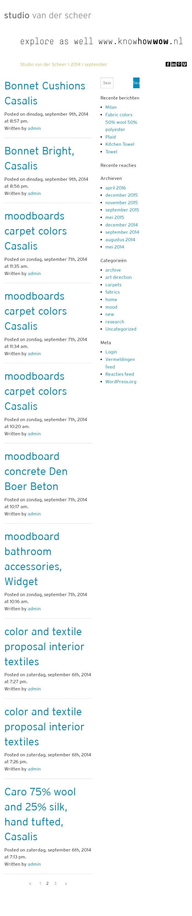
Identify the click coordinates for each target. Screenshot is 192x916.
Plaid (110, 137)
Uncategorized (120, 329)
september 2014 (122, 232)
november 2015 (121, 202)
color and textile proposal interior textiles (44, 646)
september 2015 (122, 210)
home (111, 299)
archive (113, 270)
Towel (111, 151)
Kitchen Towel (119, 144)
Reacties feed (119, 374)
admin (34, 128)
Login (111, 352)
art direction (118, 277)
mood (111, 307)
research (114, 322)
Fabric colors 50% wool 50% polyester (121, 122)
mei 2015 (114, 217)
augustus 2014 (120, 239)
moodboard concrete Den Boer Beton (36, 471)
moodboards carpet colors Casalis (35, 231)
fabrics (112, 292)
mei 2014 (114, 247)
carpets (113, 284)
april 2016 (115, 188)
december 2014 (121, 225)
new (109, 314)
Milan (111, 107)
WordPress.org (120, 381)
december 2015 (121, 195)
